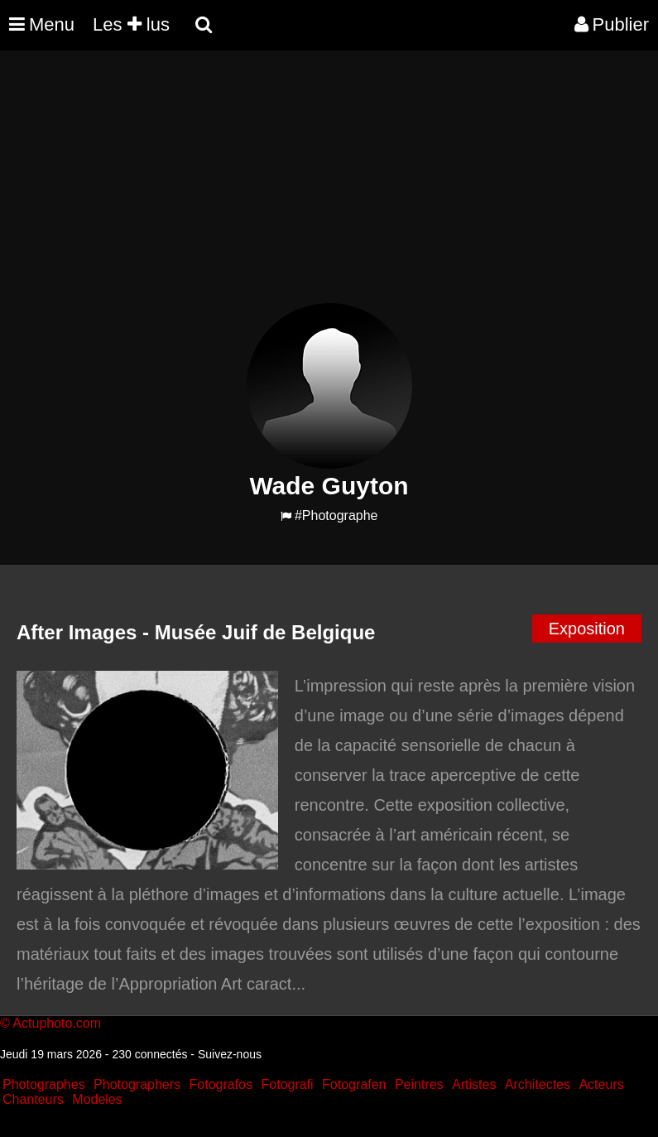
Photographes (43, 1084)
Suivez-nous (230, 1054)
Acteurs (601, 1084)
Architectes (537, 1084)
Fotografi (287, 1084)
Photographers (137, 1084)
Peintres (419, 1084)
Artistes (474, 1084)
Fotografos (221, 1084)
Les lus (131, 24)
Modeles (97, 1099)
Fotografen (354, 1084)
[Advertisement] (301, 187)
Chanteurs (33, 1099)
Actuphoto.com (56, 1023)
